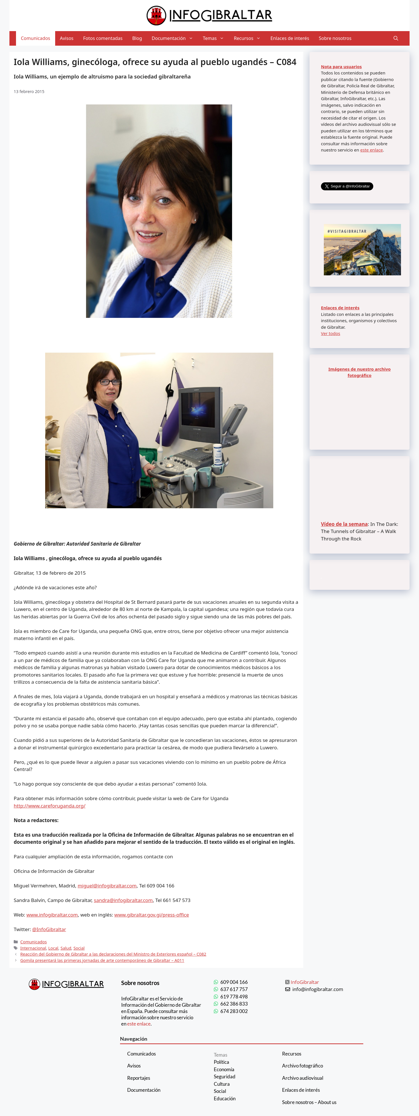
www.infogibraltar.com (52, 914)
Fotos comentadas (103, 38)
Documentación (175, 38)
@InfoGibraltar (49, 929)
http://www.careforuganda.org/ (49, 805)
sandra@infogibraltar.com (123, 900)
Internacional (33, 948)
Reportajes (138, 1078)
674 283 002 (234, 1011)
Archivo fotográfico (302, 1066)
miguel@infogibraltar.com (107, 885)
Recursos (250, 38)
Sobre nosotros (335, 38)
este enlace (371, 150)
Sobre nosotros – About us (309, 1102)
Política (221, 1062)
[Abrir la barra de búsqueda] (396, 38)
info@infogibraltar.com (317, 989)
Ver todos (330, 333)
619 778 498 (234, 997)
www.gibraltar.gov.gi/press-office (151, 914)
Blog (137, 38)
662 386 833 (234, 1004)
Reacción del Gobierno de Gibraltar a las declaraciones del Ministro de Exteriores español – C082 (113, 954)
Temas (216, 38)
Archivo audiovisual (302, 1078)
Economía (224, 1069)
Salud (66, 948)
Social (79, 948)
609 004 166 (234, 982)
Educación (225, 1098)
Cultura (222, 1084)
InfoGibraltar (305, 982)
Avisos (67, 38)
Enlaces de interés (289, 38)
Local (53, 948)
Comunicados (35, 38)
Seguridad (225, 1076)
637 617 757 (234, 989)
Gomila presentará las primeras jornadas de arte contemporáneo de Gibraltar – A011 (102, 960)
